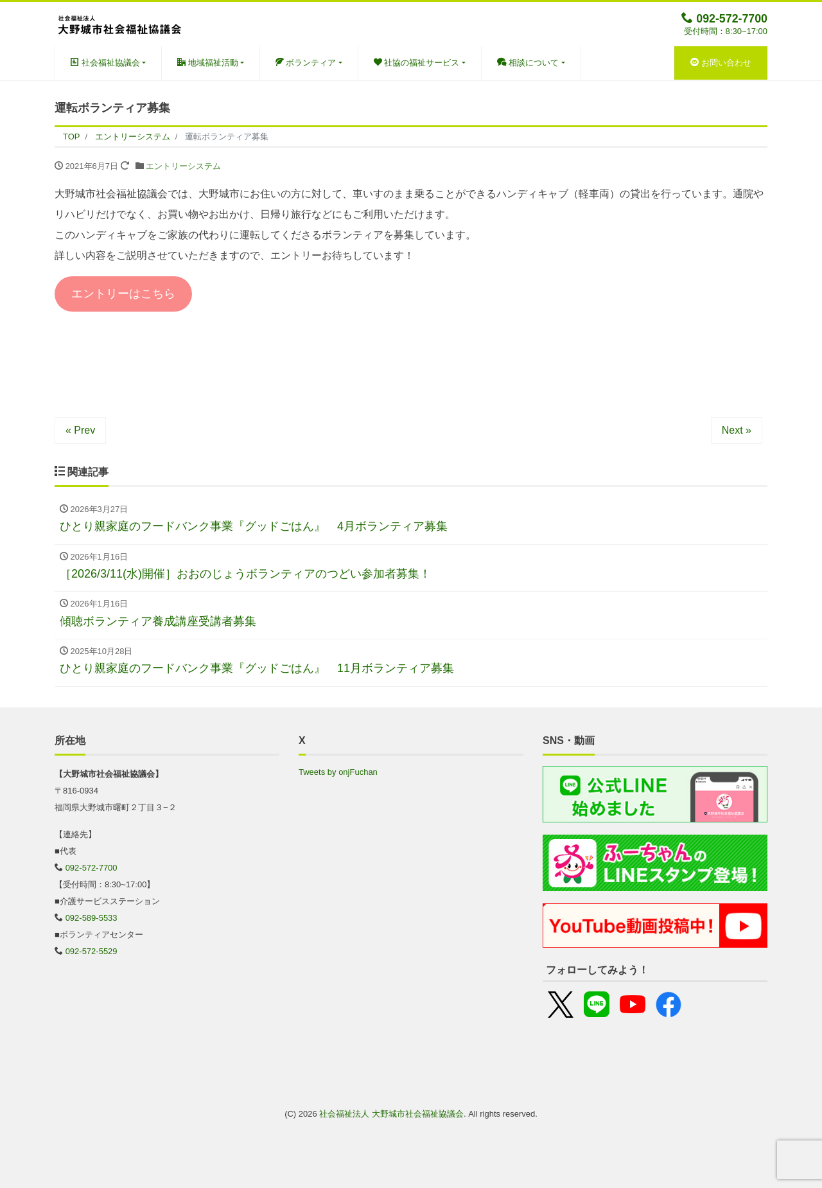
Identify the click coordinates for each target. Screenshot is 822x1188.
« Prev (80, 430)
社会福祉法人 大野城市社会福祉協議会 (391, 1114)
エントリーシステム (183, 166)
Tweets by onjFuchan (338, 772)
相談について (528, 62)
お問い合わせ (720, 62)
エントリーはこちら (123, 293)
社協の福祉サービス (417, 62)
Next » (736, 430)
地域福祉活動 (207, 62)
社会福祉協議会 (105, 62)
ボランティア (306, 62)
